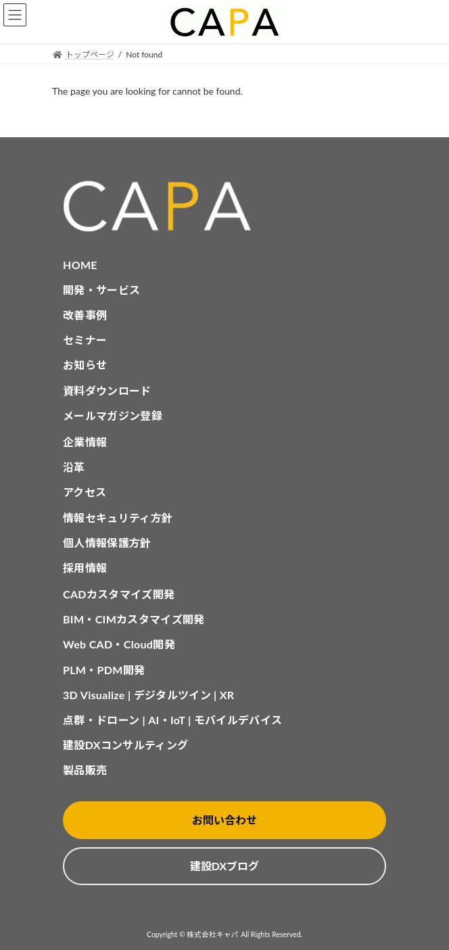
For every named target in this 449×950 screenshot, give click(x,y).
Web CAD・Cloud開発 (119, 644)
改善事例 (85, 314)
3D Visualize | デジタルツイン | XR (148, 694)
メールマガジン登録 (112, 415)
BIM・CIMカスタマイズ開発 (134, 619)
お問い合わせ (224, 819)
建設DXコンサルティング (125, 744)
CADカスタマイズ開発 (118, 594)
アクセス (84, 491)
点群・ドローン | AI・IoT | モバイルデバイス (172, 719)
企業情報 (85, 441)
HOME (80, 264)
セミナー (85, 339)
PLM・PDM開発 (104, 669)
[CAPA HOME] (224, 206)
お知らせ (85, 364)
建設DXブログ (224, 865)
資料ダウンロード (107, 390)
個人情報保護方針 (107, 542)
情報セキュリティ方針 (117, 517)
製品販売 (85, 769)
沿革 (74, 466)
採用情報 (85, 567)
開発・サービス (101, 289)
